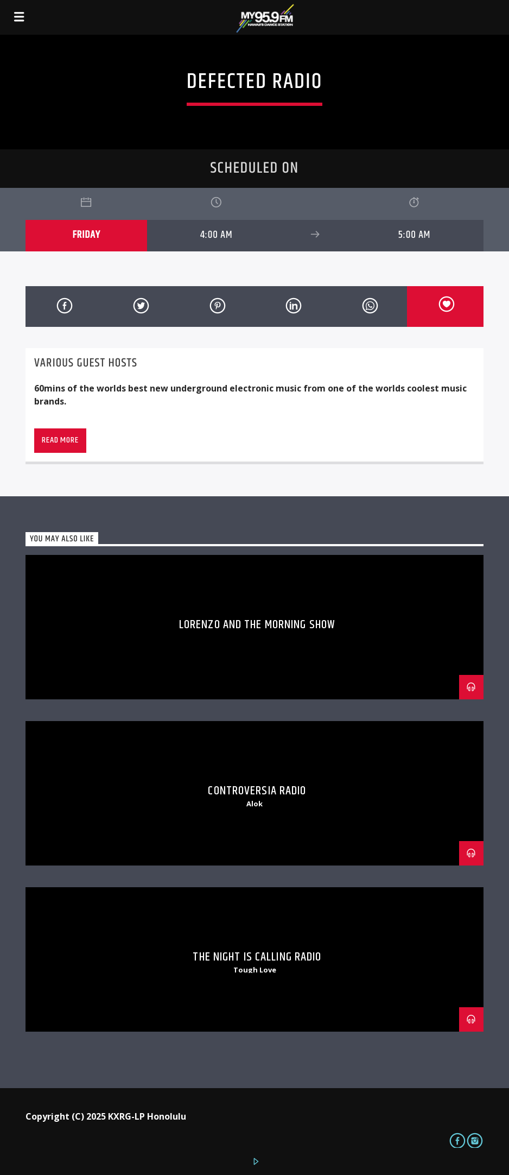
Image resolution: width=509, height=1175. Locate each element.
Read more (60, 440)
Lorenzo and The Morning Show (257, 624)
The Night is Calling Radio (257, 956)
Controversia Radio (257, 790)
